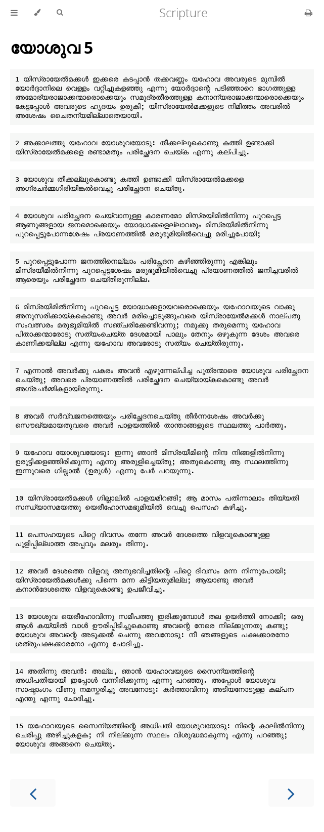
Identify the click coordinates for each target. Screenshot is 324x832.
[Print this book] (308, 12)
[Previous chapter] (33, 793)
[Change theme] (37, 12)
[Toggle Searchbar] (60, 12)
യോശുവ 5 (51, 47)
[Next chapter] (291, 793)
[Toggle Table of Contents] (14, 12)
